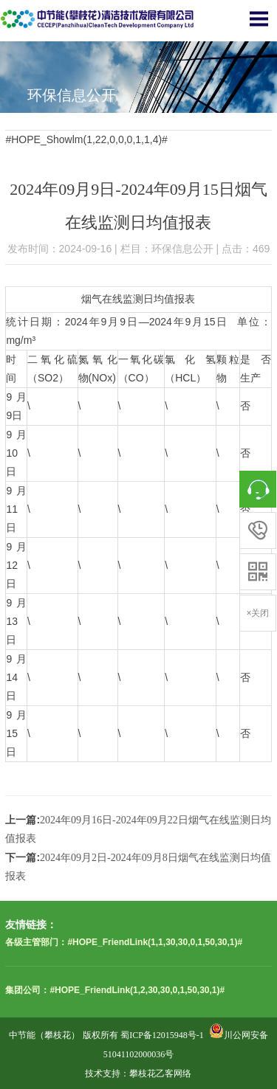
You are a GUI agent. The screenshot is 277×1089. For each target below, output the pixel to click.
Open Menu (258, 18)
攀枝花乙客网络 (160, 1073)
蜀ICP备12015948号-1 (162, 1035)
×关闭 (257, 613)
